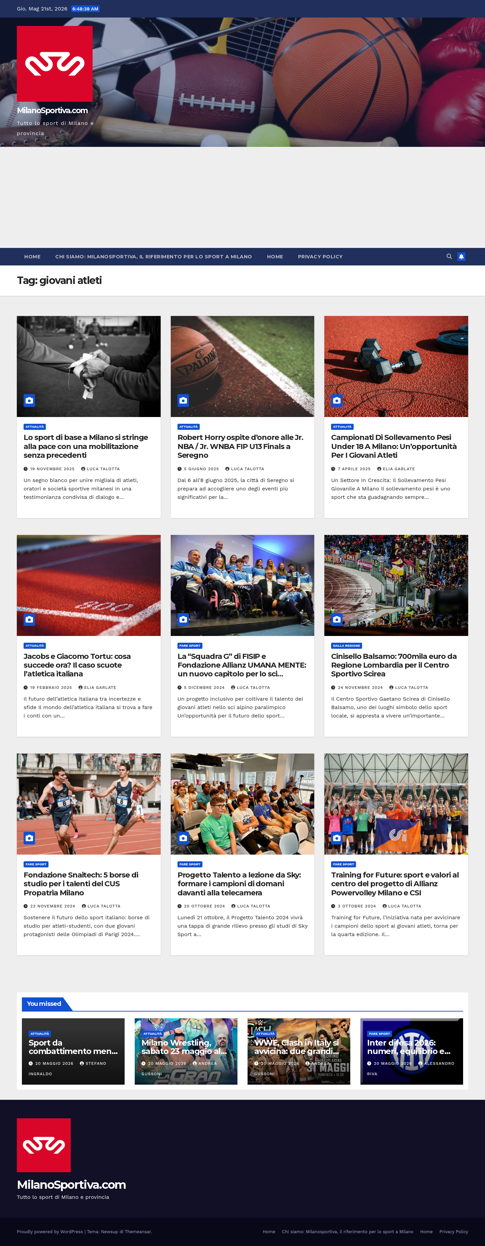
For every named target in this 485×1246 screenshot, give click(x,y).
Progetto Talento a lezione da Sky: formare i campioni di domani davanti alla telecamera (239, 883)
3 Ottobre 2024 (358, 906)
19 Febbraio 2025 (52, 687)
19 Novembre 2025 (53, 469)
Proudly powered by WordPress (51, 1231)
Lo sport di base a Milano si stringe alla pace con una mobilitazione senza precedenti (86, 446)
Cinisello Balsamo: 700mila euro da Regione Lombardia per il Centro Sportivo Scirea (394, 665)
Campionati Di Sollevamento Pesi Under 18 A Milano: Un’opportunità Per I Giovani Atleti (394, 446)
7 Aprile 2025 (355, 469)
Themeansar (138, 1231)
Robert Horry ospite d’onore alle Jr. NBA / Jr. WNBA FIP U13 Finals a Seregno (240, 446)
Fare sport (190, 645)
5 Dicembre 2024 (205, 687)
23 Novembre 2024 (53, 906)
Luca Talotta (100, 469)
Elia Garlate (396, 469)
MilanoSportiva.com (52, 110)
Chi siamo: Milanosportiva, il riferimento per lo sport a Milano (153, 257)
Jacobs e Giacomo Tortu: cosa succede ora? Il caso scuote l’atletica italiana (77, 665)
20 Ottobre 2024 (205, 906)
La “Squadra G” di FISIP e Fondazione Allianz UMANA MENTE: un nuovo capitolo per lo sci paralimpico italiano (241, 670)
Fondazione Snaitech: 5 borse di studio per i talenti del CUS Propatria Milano (81, 883)
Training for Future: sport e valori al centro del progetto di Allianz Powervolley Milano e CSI (394, 883)
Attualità (35, 426)
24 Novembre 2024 (361, 687)
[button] (449, 256)
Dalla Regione (346, 645)
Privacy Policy (320, 257)
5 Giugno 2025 (202, 469)
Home (32, 257)
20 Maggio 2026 (55, 1063)
